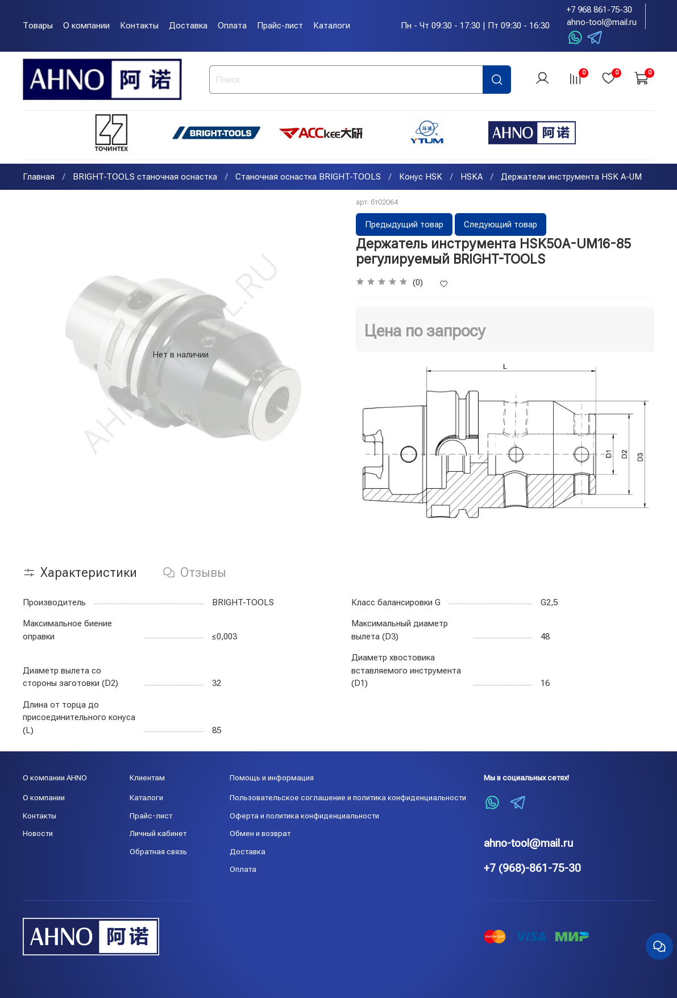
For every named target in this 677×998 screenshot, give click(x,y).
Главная (39, 178)
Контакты (139, 25)
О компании (86, 25)
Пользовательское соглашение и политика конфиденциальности (348, 797)
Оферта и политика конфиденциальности (304, 815)
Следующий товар (500, 226)
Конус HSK (420, 178)
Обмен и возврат (260, 833)
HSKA (471, 178)
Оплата (232, 25)
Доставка (188, 25)
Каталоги (331, 25)
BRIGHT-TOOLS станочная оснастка (145, 178)
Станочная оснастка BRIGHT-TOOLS (308, 178)
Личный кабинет (158, 833)
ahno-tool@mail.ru (602, 22)
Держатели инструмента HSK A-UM (571, 178)
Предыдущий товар (404, 226)
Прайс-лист (280, 25)
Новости (38, 833)
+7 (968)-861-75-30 (532, 868)
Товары (38, 25)
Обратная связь (158, 851)
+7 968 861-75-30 (599, 10)
